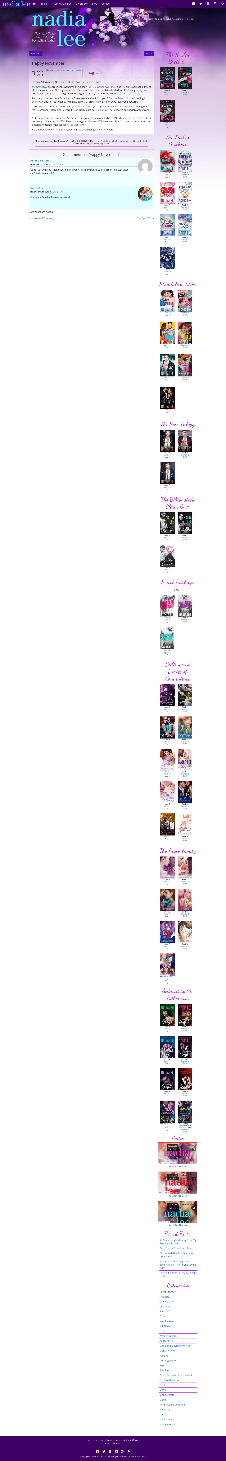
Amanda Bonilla (40, 160)
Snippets (164, 1296)
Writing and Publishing (172, 1404)
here (87, 106)
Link (61, 164)
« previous (36, 53)
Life (161, 1414)
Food (162, 1331)
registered (132, 118)
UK (94, 86)
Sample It (167, 92)
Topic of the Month (170, 1380)
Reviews (163, 1355)
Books (163, 1385)
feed (132, 141)
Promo (163, 1316)
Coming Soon (166, 1301)
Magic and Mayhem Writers (174, 1345)
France (112, 86)
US (89, 86)
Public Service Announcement (175, 1375)
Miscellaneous (167, 1424)
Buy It (167, 94)
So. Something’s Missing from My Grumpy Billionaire (177, 1242)
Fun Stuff (164, 1311)
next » (149, 53)
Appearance (166, 1340)
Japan (162, 1389)
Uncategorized (167, 1360)
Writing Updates (168, 1336)
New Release (166, 1321)
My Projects (61, 70)
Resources (165, 1409)
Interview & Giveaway (42, 218)
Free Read (164, 1370)
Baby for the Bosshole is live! (175, 1248)
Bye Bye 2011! (144, 218)
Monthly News (74, 70)
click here (191, 19)
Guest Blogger (167, 1291)
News (162, 1365)
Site (144, 1456)
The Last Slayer (39, 86)
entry (41, 141)
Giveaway (164, 1306)
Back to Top (134, 1456)
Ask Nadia (165, 1326)
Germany (102, 86)
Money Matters (168, 1394)
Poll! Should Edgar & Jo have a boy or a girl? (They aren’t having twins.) (177, 1265)
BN (123, 86)
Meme (162, 1399)
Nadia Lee (37, 188)
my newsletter (118, 106)
